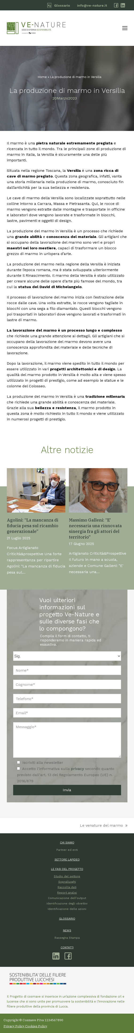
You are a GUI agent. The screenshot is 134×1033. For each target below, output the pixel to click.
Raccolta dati (67, 887)
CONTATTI (67, 947)
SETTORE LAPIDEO (67, 859)
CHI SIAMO (67, 842)
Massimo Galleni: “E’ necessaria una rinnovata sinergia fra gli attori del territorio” (95, 528)
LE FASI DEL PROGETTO (67, 869)
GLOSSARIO (67, 918)
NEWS (67, 930)
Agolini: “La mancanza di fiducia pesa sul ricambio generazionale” (32, 525)
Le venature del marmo (103, 826)
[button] (124, 28)
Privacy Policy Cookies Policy (25, 1026)
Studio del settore (67, 876)
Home (42, 77)
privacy (78, 768)
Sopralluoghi (67, 881)
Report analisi (67, 892)
